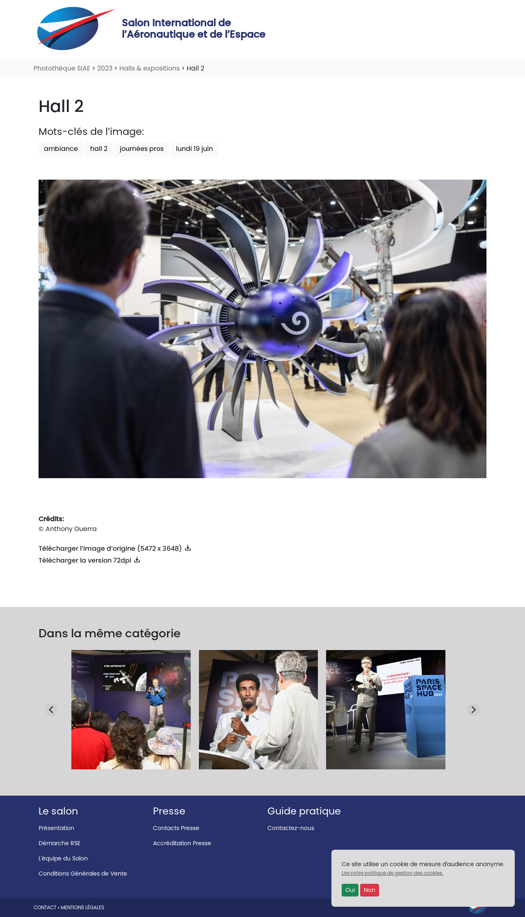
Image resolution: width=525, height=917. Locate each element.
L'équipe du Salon (63, 858)
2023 (104, 68)
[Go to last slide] (51, 709)
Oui (350, 890)
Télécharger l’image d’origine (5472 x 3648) (115, 548)
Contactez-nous (290, 828)
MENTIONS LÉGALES (82, 907)
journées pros (142, 148)
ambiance (61, 148)
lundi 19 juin (194, 148)
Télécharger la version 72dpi (90, 560)
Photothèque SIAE (62, 68)
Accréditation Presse (182, 843)
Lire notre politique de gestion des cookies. (392, 872)
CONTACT (45, 907)
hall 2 (98, 148)
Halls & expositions (149, 68)
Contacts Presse (176, 828)
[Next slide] (473, 709)
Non (369, 890)
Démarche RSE (59, 843)
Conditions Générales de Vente (83, 873)
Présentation (56, 828)
